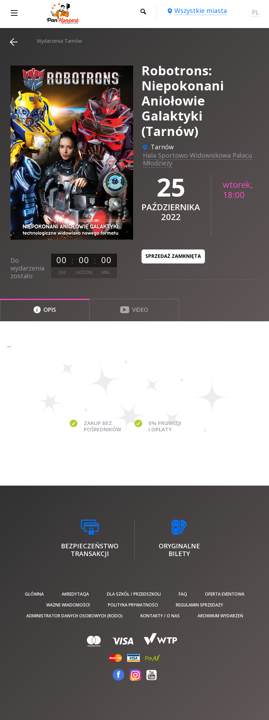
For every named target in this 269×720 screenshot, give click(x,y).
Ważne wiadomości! (68, 605)
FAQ (183, 594)
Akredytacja (75, 594)
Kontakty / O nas (160, 616)
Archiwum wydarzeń (220, 616)
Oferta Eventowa (224, 594)
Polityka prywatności (133, 605)
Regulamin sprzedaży (199, 605)
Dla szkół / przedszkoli (134, 594)
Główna (34, 594)
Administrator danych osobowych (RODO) (74, 616)
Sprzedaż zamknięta (173, 256)
